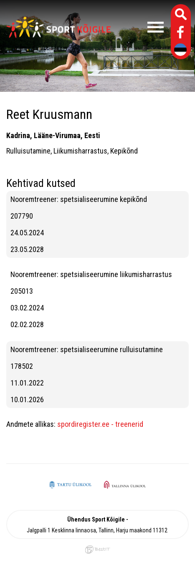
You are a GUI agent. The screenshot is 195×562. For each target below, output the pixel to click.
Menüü (141, 27)
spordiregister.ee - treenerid (100, 424)
